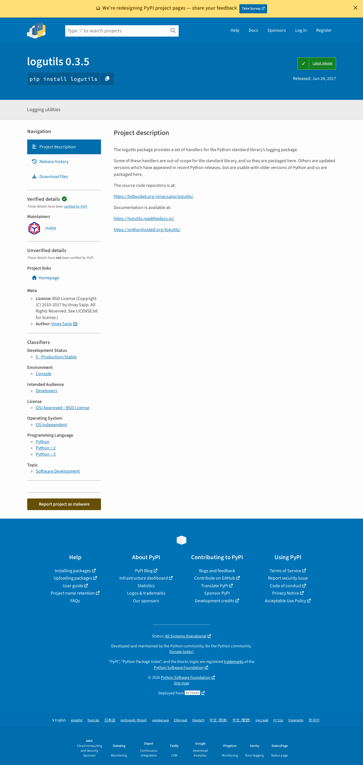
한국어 (314, 720)
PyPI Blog (144, 571)
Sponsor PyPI (217, 593)
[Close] (356, 8)
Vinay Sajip (61, 324)
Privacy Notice (285, 593)
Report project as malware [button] (64, 504)
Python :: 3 (46, 454)
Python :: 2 (46, 448)
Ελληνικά (180, 720)
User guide (73, 586)
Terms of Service (285, 571)
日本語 (109, 720)
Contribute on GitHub (214, 578)
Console (43, 374)
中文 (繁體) (241, 720)
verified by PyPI (75, 206)
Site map (181, 683)
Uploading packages (73, 578)
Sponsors (276, 30)
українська (160, 720)
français (93, 720)
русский (262, 720)
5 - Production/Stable (56, 357)
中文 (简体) (218, 720)
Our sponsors (146, 601)
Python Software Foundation (179, 668)
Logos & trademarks (146, 593)
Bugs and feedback (217, 571)
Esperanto (295, 720)
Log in (301, 30)
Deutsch (198, 720)
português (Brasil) (134, 720)
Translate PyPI (214, 586)
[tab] (64, 147)
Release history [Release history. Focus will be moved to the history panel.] (49, 162)
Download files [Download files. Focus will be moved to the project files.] (49, 177)
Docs (253, 30)
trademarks (234, 662)
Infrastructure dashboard (143, 578)
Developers (46, 391)
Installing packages (73, 571)
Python (42, 442)
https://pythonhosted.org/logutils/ (147, 230)
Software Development (58, 471)
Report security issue (288, 578)
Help (235, 30)
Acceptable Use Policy (285, 601)
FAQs (75, 601)
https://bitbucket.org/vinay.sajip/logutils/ (153, 196)
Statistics (146, 586)
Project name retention (73, 593)
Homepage (45, 278)
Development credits (214, 601)
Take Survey (251, 8)
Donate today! (181, 652)
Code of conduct (285, 586)
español (77, 720)
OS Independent (51, 425)
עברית (278, 720)
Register (324, 30)
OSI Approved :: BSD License (62, 408)
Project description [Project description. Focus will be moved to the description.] (53, 147)
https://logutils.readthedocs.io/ (144, 218)
